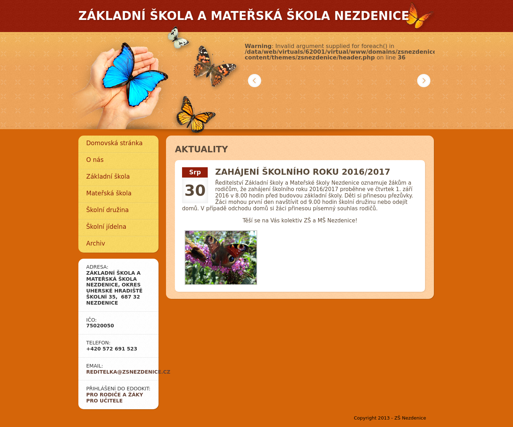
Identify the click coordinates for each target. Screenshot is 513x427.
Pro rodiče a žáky (114, 394)
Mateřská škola (108, 193)
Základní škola (108, 176)
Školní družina (107, 210)
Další (423, 80)
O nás (95, 159)
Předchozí (254, 80)
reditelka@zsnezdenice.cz (128, 372)
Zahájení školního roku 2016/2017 (302, 171)
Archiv (95, 243)
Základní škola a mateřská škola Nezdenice (243, 16)
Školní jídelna (106, 226)
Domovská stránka (114, 143)
